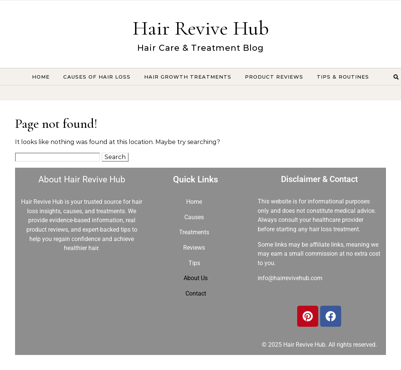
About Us (196, 278)
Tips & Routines (343, 77)
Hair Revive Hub (200, 28)
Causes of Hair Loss (97, 77)
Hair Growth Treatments (187, 77)
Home (41, 77)
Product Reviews (274, 77)
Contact (195, 293)
